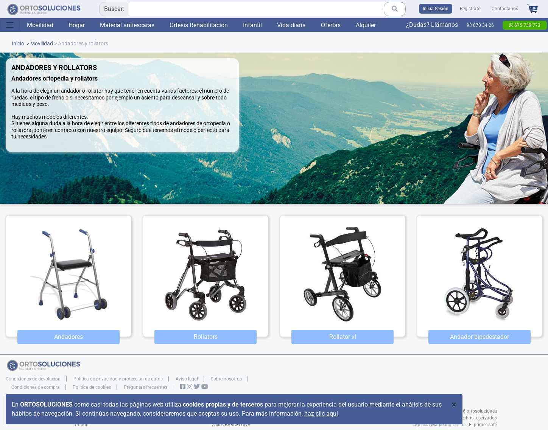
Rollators (206, 336)
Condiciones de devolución (33, 379)
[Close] (453, 404)
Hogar (76, 25)
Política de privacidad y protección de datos (118, 379)
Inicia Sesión (435, 8)
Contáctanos (505, 8)
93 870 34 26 (480, 25)
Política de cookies (92, 387)
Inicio (18, 43)
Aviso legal (187, 379)
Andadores (68, 336)
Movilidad (40, 25)
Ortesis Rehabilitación (199, 25)
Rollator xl (342, 336)
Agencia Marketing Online (439, 424)
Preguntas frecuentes (145, 387)
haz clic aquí (321, 413)
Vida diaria (291, 25)
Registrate (470, 8)
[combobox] (249, 9)
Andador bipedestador (479, 336)
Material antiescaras (127, 25)
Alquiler (366, 25)
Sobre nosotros (226, 379)
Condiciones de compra (35, 387)
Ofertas (331, 25)
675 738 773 (524, 25)
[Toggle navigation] (9, 25)
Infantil (252, 25)
